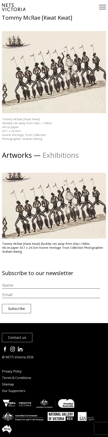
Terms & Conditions (16, 378)
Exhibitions (60, 155)
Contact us (17, 337)
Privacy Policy (12, 371)
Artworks (17, 155)
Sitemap (8, 384)
